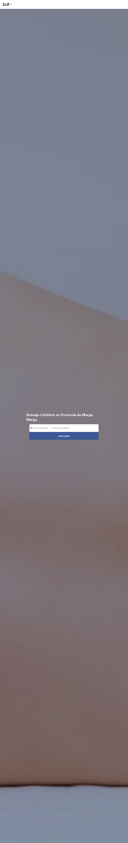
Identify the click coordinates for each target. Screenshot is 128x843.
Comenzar (64, 435)
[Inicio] (6, 4)
